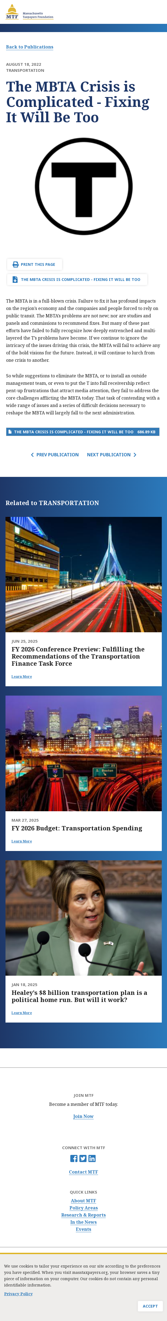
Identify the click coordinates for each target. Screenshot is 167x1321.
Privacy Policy (18, 1297)
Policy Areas (83, 1208)
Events (83, 1229)
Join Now (83, 1116)
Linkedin (92, 1158)
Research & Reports (83, 1215)
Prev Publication (58, 455)
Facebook (74, 1158)
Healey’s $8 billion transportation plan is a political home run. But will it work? (79, 996)
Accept (150, 1309)
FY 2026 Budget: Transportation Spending (77, 828)
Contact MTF (83, 1172)
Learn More (22, 676)
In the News (83, 1222)
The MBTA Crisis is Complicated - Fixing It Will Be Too (80, 279)
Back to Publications (29, 47)
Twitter (83, 1158)
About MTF (83, 1201)
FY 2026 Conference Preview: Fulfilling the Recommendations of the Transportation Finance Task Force (78, 656)
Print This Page (38, 264)
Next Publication (109, 455)
